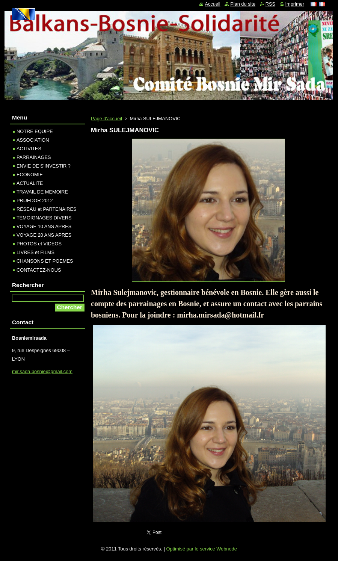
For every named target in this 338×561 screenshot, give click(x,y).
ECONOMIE (30, 174)
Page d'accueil (106, 118)
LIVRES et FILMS (35, 252)
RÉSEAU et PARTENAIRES (47, 209)
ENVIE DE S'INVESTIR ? (44, 166)
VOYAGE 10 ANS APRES (44, 226)
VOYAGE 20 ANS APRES (44, 235)
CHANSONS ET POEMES (45, 261)
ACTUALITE (30, 183)
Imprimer (294, 4)
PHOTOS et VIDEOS (39, 243)
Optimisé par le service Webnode (201, 549)
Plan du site (242, 4)
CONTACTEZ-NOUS (39, 270)
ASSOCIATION (33, 140)
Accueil (212, 4)
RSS (270, 4)
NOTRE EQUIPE (35, 131)
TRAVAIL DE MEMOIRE (42, 192)
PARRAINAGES (34, 157)
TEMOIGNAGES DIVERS (44, 218)
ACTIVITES (29, 148)
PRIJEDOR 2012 (35, 200)
